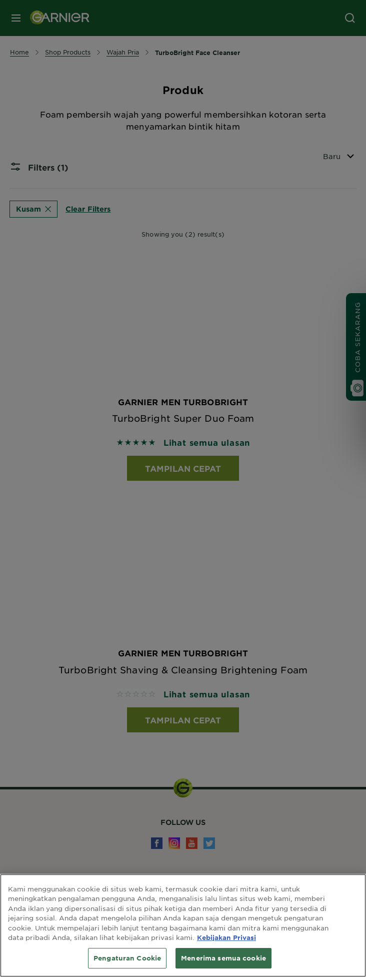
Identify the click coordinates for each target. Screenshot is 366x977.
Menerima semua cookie (223, 964)
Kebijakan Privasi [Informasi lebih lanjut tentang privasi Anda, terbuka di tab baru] (226, 944)
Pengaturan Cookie (127, 964)
